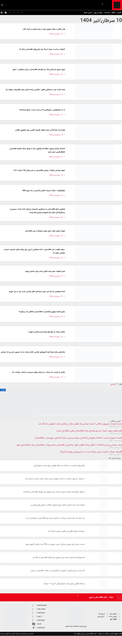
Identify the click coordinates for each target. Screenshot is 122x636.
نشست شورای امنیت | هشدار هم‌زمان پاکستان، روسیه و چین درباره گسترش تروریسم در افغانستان (78, 438)
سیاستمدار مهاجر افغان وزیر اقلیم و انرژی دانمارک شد (66, 531)
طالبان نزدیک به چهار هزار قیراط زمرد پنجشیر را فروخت (46, 332)
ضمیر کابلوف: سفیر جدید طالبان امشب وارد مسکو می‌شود (45, 271)
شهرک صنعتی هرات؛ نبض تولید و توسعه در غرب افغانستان (45, 231)
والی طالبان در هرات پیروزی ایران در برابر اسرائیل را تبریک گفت (44, 29)
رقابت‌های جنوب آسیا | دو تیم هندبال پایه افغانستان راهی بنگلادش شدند (89, 431)
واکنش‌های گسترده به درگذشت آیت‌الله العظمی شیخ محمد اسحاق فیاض (59, 466)
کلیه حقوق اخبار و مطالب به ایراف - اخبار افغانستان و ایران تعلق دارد (98, 633)
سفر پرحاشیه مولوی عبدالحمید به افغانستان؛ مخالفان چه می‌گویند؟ (42, 312)
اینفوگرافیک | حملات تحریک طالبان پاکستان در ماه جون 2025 (43, 191)
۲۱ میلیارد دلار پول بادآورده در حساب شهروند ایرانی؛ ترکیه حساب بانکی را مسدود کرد (55, 479)
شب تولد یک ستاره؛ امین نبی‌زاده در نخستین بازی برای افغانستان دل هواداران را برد (55, 518)
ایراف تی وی (97, 12)
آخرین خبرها (87, 12)
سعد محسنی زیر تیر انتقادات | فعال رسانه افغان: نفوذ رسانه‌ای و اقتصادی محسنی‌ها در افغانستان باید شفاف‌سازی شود (69, 445)
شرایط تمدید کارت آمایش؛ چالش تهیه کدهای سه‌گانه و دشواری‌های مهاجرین (58, 505)
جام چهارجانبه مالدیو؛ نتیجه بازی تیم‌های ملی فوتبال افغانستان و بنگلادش (59, 557)
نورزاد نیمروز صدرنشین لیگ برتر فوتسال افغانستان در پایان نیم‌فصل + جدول (38, 69)
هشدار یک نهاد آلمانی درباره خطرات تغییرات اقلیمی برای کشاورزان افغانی (40, 130)
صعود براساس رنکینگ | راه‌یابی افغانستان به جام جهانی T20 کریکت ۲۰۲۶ (39, 170)
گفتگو (113, 12)
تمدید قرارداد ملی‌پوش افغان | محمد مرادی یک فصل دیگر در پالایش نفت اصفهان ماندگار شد (80, 424)
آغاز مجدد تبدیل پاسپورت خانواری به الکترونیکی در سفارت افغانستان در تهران (58, 571)
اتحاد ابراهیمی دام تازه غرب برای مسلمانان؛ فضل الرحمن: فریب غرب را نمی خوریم (37, 291)
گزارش (119, 12)
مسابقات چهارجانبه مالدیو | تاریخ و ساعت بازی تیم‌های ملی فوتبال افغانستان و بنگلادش (54, 492)
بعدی (113, 384)
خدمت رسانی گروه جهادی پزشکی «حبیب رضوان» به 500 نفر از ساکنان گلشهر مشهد (55, 544)
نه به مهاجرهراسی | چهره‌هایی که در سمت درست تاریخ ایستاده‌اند (42, 110)
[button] (102, 4)
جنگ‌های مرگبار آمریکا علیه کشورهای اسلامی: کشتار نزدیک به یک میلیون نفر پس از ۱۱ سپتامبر (33, 352)
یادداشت (106, 12)
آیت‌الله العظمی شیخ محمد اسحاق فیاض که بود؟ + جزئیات (64, 584)
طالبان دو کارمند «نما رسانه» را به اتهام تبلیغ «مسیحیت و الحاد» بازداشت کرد (38, 372)
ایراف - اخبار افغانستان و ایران (101, 597)
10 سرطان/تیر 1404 (101, 21)
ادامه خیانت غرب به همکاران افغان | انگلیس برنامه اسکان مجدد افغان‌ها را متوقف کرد (35, 90)
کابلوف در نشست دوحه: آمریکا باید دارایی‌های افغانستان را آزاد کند (42, 49)
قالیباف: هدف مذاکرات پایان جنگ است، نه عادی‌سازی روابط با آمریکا (91, 452)
